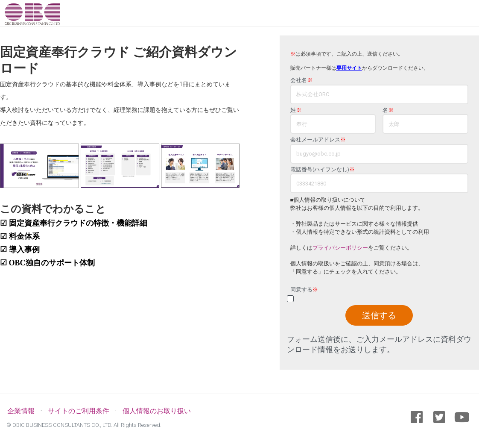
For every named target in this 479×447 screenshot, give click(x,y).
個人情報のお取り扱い (157, 411)
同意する (304, 290)
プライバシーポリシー (340, 247)
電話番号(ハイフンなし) (322, 170)
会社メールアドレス (318, 140)
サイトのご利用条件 (78, 411)
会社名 (301, 80)
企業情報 (21, 411)
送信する (379, 315)
